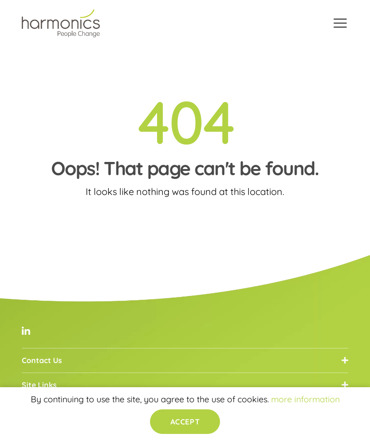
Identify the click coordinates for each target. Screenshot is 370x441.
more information (305, 399)
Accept (185, 421)
